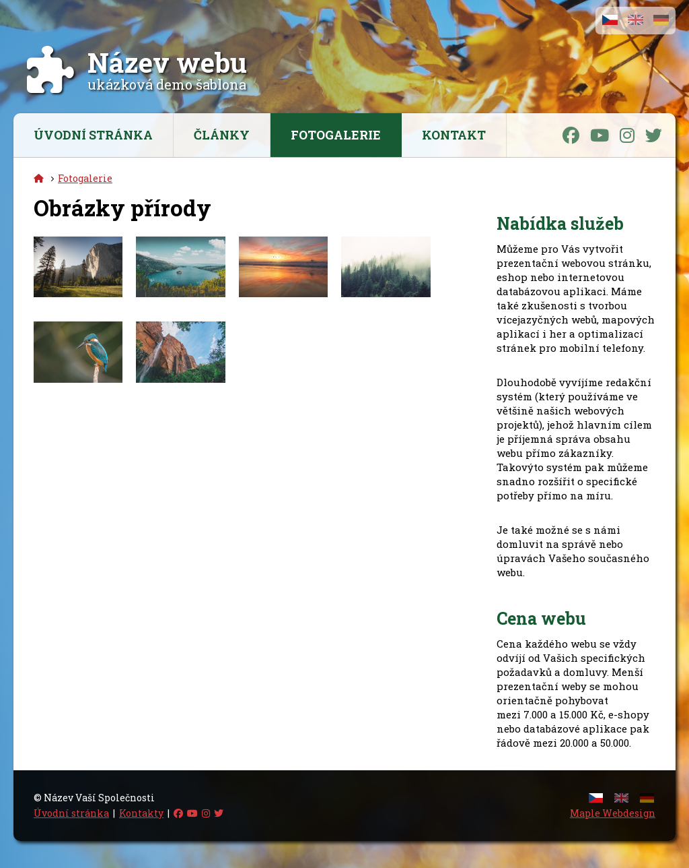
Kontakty (141, 813)
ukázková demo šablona (167, 76)
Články (222, 135)
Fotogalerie (336, 135)
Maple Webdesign (612, 813)
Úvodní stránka (93, 135)
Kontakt (454, 135)
